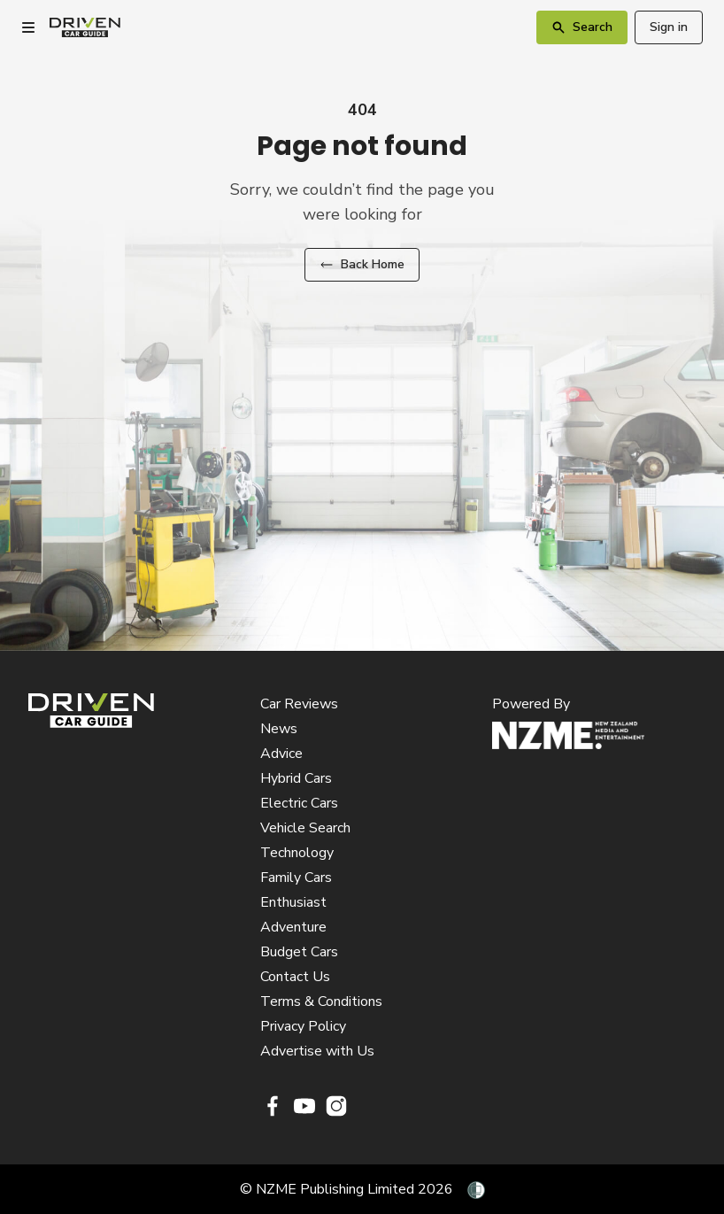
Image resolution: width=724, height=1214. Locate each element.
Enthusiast (293, 902)
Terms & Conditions (321, 1001)
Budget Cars (299, 952)
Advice (281, 753)
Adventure (293, 927)
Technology (297, 852)
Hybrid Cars (296, 778)
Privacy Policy (303, 1026)
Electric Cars (299, 803)
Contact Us (295, 976)
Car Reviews (299, 704)
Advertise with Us (317, 1051)
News (278, 728)
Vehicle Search (305, 828)
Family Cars (296, 877)
